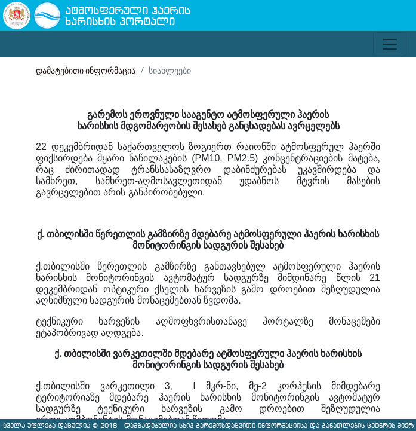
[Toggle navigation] (389, 44)
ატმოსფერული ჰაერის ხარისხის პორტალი (127, 17)
